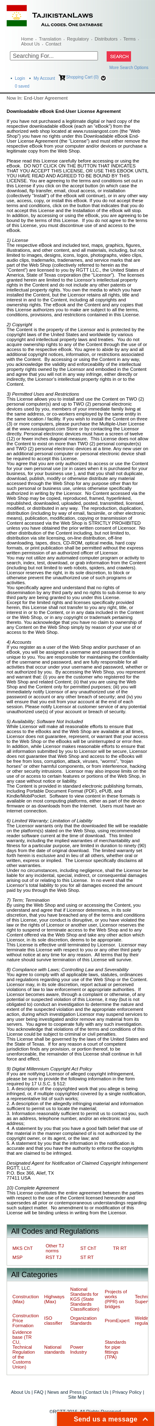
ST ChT (88, 1248)
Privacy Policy (127, 1392)
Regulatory (78, 38)
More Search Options (129, 67)
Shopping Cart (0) (82, 77)
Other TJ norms (54, 1248)
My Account (44, 78)
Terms (129, 38)
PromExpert (117, 1320)
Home (27, 38)
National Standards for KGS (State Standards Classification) (85, 1299)
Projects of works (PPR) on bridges (116, 1299)
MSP (17, 1257)
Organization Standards (83, 1321)
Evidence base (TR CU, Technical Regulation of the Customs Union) (23, 1349)
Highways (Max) (54, 1299)
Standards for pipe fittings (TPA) (115, 1349)
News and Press (64, 1392)
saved (22, 86)
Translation (50, 38)
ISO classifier (53, 1321)
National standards (54, 1349)
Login (20, 78)
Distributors (106, 38)
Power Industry (78, 1349)
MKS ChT (22, 1248)
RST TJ (53, 1257)
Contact (53, 43)
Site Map (77, 1397)
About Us (30, 43)
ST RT (86, 1257)
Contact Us (96, 1392)
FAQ (38, 1392)
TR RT (119, 1248)
